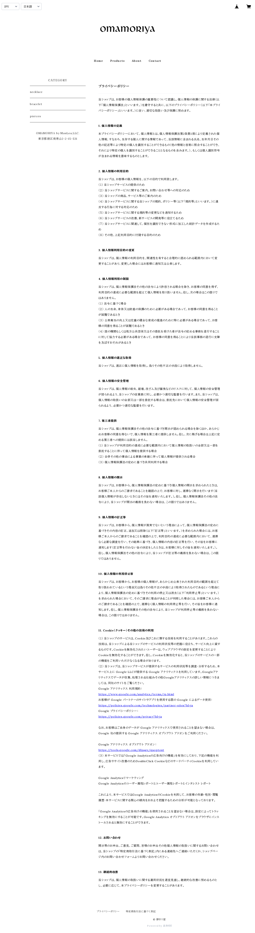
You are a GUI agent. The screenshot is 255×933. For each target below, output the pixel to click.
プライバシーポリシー (108, 911)
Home (98, 61)
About (136, 61)
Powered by (159, 925)
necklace (36, 92)
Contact (155, 61)
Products (117, 61)
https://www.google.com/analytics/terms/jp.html (136, 694)
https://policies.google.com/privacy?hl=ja (130, 716)
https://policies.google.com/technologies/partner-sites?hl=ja (145, 705)
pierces (35, 116)
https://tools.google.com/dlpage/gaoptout (131, 750)
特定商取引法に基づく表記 (141, 911)
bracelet (36, 104)
